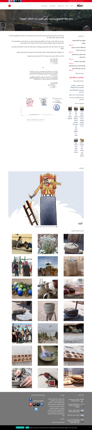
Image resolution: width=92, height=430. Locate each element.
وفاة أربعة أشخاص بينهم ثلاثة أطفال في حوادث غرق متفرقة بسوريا (73, 421)
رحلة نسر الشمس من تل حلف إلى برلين (77, 98)
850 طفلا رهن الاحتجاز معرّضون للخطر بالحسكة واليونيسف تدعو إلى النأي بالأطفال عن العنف (75, 123)
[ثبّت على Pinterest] (36, 120)
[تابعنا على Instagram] (42, 404)
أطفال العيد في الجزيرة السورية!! (70, 115)
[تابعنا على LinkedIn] (14, 1)
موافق (27, 427)
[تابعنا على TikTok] (19, 1)
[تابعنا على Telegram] (9, 1)
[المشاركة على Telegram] (28, 120)
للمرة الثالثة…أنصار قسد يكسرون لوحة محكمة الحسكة (73, 406)
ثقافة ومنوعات (51, 5)
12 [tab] (38, 226)
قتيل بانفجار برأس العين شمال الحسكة (76, 147)
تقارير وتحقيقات (60, 5)
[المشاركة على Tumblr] (31, 120)
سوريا (66, 5)
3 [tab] (53, 226)
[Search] (9, 6)
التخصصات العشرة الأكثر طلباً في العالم (77, 91)
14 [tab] (35, 226)
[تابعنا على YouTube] (12, 1)
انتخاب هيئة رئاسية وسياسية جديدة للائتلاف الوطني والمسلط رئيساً (81, 118)
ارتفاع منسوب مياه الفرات (79, 61)
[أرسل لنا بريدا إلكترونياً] (16, 1)
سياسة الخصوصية (20, 427)
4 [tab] (51, 226)
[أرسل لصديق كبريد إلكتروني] (38, 120)
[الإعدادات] (90, 428)
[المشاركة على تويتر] (41, 120)
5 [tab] (50, 226)
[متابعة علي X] (38, 404)
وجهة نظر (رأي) (44, 5)
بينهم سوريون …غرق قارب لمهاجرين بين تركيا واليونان (77, 86)
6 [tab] (48, 226)
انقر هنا (62, 419)
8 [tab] (45, 226)
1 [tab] (56, 226)
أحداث (71, 5)
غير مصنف (46, 16)
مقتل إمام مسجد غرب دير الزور (76, 95)
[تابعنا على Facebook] (21, 1)
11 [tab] (40, 226)
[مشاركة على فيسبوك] (44, 120)
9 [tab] (43, 226)
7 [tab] (46, 226)
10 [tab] (41, 226)
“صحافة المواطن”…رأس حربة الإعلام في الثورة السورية (81, 149)
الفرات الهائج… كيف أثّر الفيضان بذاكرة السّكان (73, 411)
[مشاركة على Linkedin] (33, 120)
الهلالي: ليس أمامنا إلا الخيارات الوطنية (74, 400)
